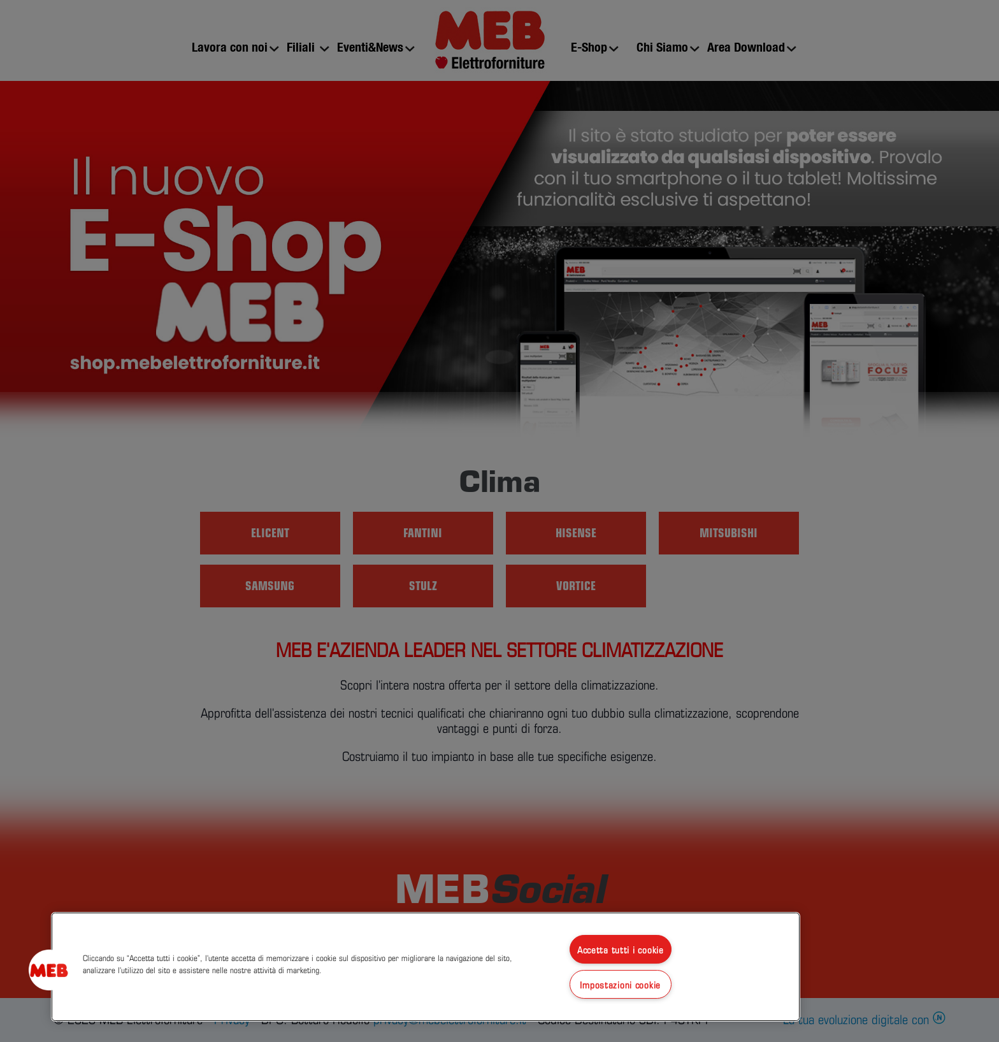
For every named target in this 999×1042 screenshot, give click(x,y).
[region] (425, 967)
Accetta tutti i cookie (620, 949)
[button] (49, 970)
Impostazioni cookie (620, 984)
